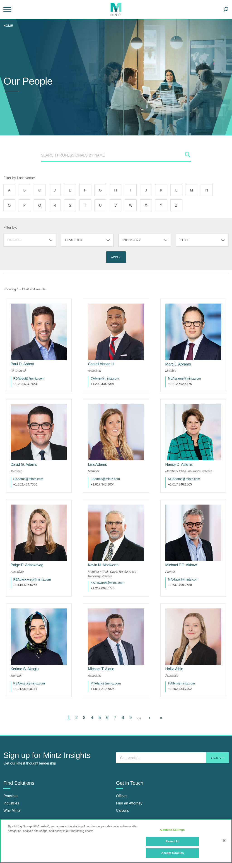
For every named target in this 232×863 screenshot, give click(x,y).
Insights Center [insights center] (15, 813)
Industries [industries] (11, 778)
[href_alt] (39, 329)
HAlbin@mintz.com (184, 658)
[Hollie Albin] (177, 644)
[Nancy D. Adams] (182, 452)
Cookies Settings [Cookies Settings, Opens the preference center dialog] (172, 829)
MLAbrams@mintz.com (187, 372)
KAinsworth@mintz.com (111, 564)
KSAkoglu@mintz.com (32, 658)
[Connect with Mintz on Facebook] (131, 816)
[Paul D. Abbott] (25, 358)
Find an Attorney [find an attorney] (129, 778)
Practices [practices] (10, 771)
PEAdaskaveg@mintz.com (35, 560)
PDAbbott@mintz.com (32, 372)
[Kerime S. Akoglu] (28, 644)
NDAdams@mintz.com (187, 466)
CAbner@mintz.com (108, 372)
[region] (116, 841)
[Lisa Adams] (100, 452)
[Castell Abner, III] (104, 358)
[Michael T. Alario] (104, 644)
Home (8, 25)
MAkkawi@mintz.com (186, 560)
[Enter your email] (172, 732)
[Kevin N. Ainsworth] (106, 546)
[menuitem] (9, 25)
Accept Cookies (172, 853)
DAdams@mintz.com (31, 466)
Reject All (172, 841)
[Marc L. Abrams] (181, 358)
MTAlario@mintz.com (109, 658)
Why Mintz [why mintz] (11, 785)
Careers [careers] (122, 785)
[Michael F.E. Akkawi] (184, 546)
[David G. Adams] (27, 452)
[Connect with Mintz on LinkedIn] (120, 816)
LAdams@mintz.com (108, 466)
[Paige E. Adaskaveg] (30, 546)
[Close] (224, 841)
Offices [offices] (121, 771)
